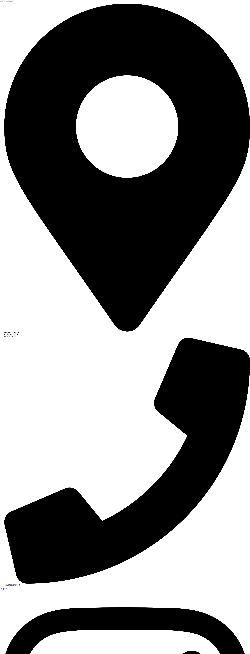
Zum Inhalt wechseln (7, 1)
